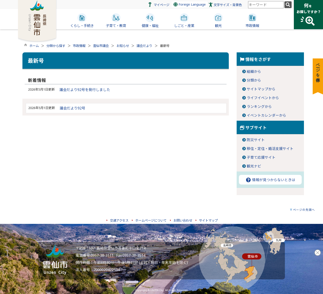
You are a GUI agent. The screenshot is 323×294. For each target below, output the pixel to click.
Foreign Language (189, 4)
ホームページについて (151, 220)
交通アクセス (119, 220)
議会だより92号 (72, 108)
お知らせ (122, 46)
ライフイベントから (263, 97)
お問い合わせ (182, 220)
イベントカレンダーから (266, 115)
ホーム (34, 46)
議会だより (144, 46)
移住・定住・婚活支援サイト (270, 148)
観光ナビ (254, 166)
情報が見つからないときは (270, 179)
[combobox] (265, 4)
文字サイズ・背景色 (228, 5)
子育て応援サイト (261, 157)
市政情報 (79, 46)
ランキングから (259, 106)
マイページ (161, 5)
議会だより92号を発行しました (84, 89)
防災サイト (256, 139)
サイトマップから (261, 89)
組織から (254, 71)
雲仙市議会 (101, 46)
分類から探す (55, 46)
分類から (254, 80)
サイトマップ (208, 220)
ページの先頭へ (304, 210)
